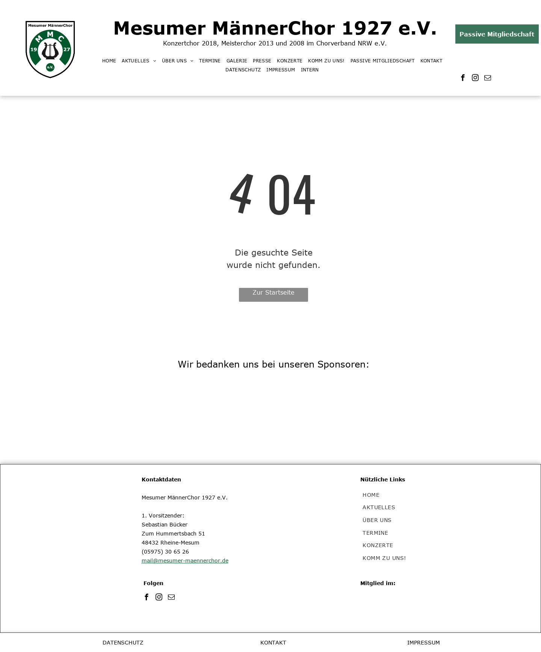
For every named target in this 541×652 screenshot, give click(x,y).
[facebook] (463, 79)
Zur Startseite (273, 292)
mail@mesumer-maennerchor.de (185, 560)
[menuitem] (112, 60)
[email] (488, 79)
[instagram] (475, 79)
